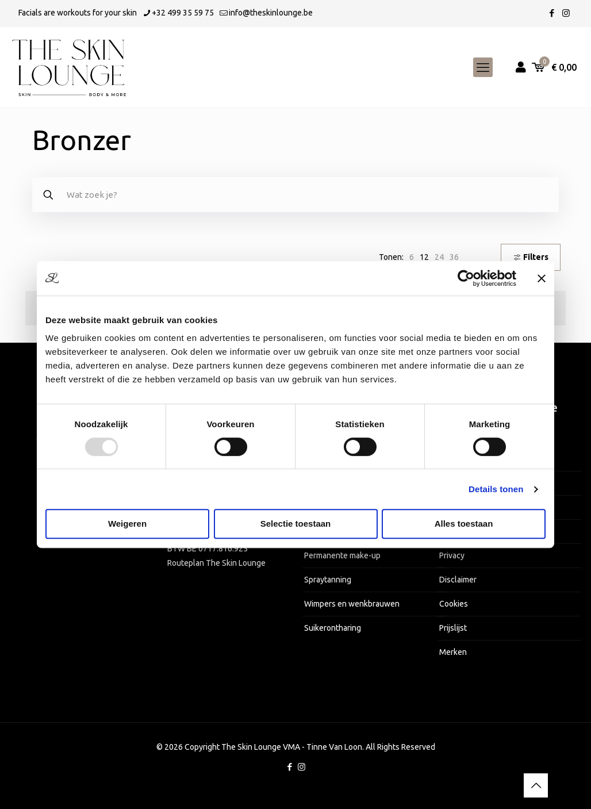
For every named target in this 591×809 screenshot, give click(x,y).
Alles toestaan (464, 523)
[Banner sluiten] (542, 278)
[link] (411, 257)
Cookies (453, 603)
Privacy (452, 555)
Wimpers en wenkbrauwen (352, 603)
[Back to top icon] (536, 785)
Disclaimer (458, 579)
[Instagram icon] (566, 13)
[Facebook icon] (551, 13)
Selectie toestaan (295, 523)
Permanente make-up (342, 555)
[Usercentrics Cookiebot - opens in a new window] (466, 278)
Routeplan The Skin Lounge (216, 563)
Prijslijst (453, 627)
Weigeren (127, 523)
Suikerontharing (332, 627)
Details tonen (496, 489)
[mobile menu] (483, 67)
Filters (530, 257)
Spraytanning (327, 579)
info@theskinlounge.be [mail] (271, 12)
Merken (453, 652)
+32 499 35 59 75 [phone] (183, 12)
